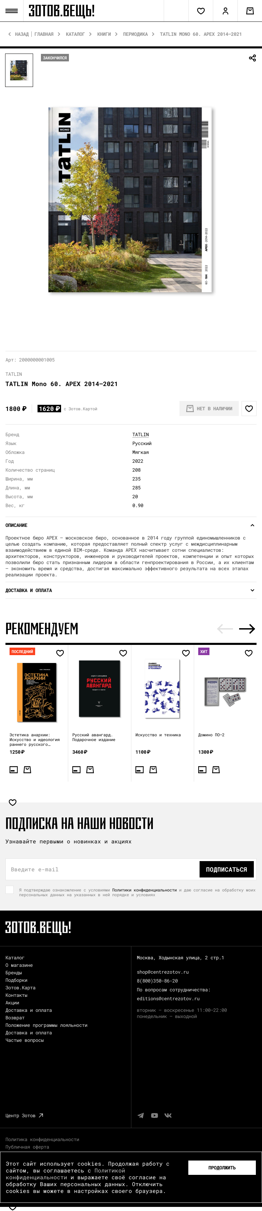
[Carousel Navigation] (236, 628)
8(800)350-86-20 (157, 980)
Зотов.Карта (20, 987)
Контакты (16, 995)
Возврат (15, 1017)
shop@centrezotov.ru (163, 972)
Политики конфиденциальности (144, 889)
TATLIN (140, 434)
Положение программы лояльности (46, 1025)
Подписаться (226, 869)
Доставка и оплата (28, 1010)
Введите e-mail (35, 869)
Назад (22, 34)
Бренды (13, 972)
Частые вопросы (24, 1040)
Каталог (75, 34)
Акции (12, 1002)
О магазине (19, 965)
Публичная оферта (27, 1146)
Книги (104, 34)
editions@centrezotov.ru (168, 998)
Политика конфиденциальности (42, 1139)
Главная (44, 34)
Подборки (16, 980)
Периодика (135, 34)
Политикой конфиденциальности (65, 1174)
